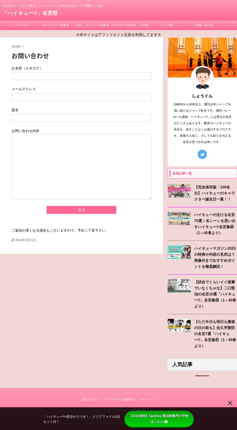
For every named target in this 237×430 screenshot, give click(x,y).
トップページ (19, 25)
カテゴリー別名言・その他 (130, 25)
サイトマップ (147, 399)
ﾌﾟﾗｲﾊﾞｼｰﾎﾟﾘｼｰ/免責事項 (118, 399)
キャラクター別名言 (55, 25)
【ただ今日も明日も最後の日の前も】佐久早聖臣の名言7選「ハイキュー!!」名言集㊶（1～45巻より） (215, 334)
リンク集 (167, 25)
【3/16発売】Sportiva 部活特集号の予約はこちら (158, 419)
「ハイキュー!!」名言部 (30, 13)
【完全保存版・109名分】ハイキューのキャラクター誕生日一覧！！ (214, 193)
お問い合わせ (204, 25)
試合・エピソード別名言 (92, 25)
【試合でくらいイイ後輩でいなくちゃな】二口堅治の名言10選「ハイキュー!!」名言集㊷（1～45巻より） (215, 294)
